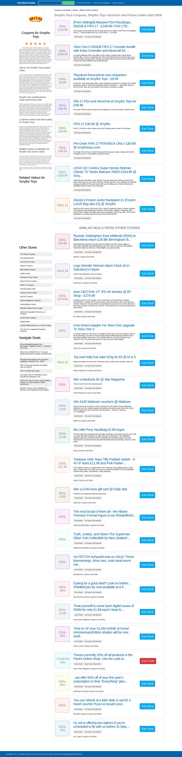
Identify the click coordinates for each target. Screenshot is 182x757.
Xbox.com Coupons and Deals (84, 348)
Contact (34, 754)
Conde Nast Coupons (28, 318)
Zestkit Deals (25, 322)
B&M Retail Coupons (28, 270)
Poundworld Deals (27, 258)
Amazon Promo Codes (28, 293)
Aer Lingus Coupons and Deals (85, 736)
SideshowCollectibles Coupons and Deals (88, 525)
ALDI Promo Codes (27, 262)
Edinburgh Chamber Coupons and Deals (88, 691)
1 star (27, 43)
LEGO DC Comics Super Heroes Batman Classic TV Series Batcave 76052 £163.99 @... (35, 382)
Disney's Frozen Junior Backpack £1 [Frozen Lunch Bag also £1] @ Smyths (34, 389)
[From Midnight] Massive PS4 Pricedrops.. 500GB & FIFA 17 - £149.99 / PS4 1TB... (35, 346)
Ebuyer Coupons (26, 266)
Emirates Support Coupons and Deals (87, 714)
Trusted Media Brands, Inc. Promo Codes (35, 325)
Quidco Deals (25, 273)
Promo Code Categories (101, 3)
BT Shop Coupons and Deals (84, 316)
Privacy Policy (43, 754)
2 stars (31, 43)
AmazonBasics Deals (28, 304)
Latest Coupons (118, 3)
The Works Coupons (27, 254)
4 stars (40, 43)
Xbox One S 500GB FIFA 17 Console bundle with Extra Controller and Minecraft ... (35, 354)
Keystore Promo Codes (28, 277)
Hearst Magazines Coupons (30, 300)
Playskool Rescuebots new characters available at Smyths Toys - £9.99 (34, 360)
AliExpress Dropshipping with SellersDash (68, 754)
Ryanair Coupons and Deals (83, 257)
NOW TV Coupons (27, 285)
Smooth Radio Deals (28, 289)
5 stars (44, 43)
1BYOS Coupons (26, 296)
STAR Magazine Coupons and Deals (87, 393)
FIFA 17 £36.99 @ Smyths (30, 371)
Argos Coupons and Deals (83, 450)
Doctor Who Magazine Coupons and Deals (89, 619)
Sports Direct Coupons (28, 281)
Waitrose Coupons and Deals (84, 421)
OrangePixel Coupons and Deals (85, 574)
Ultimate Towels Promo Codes (31, 308)
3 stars (36, 43)
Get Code (147, 661)
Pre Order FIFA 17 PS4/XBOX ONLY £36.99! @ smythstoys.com (33, 376)
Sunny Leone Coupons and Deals (85, 646)
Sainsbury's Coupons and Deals (85, 283)
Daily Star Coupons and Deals (84, 503)
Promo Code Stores (83, 3)
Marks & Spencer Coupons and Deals (87, 370)
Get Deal (147, 29)
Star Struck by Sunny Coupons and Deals (88, 597)
